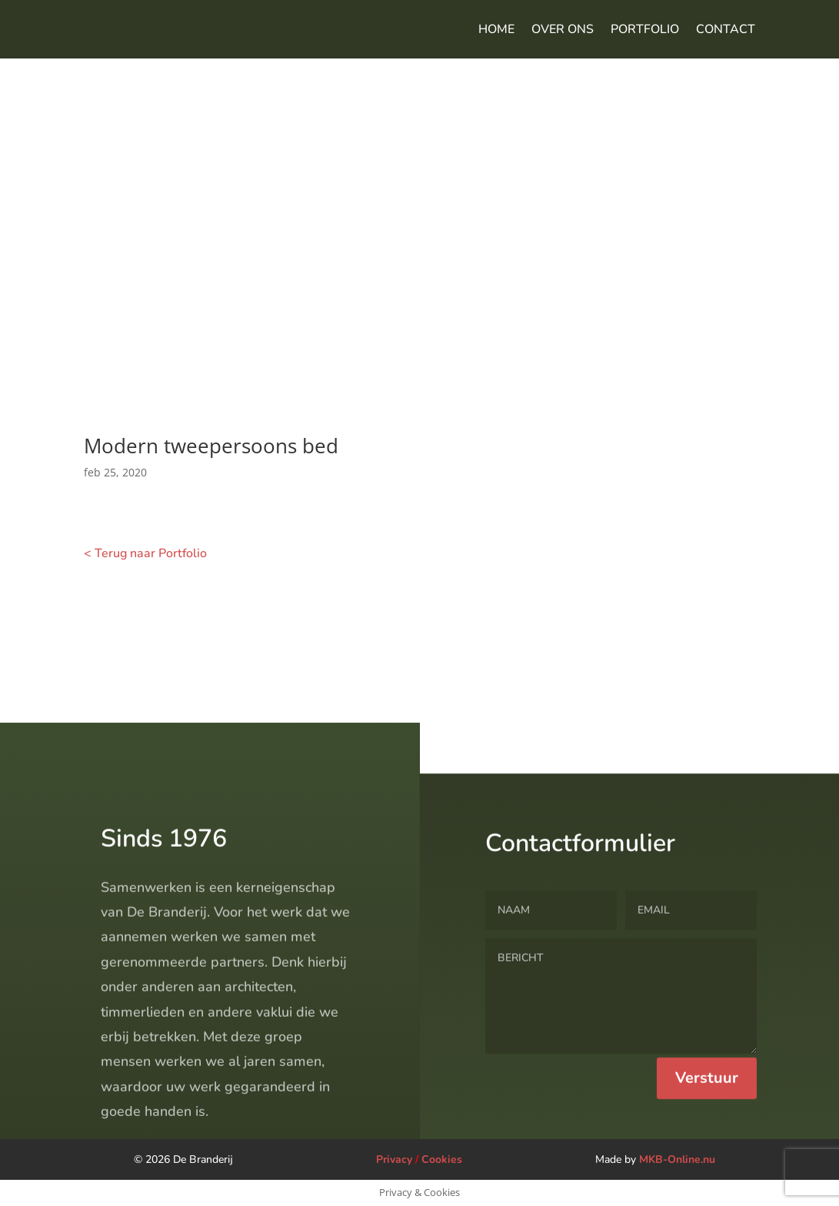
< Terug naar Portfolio (145, 553)
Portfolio (645, 29)
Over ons (562, 29)
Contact (725, 29)
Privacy (394, 1159)
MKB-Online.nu (677, 1159)
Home (496, 29)
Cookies (441, 1159)
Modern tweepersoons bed (211, 445)
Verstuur (706, 1132)
